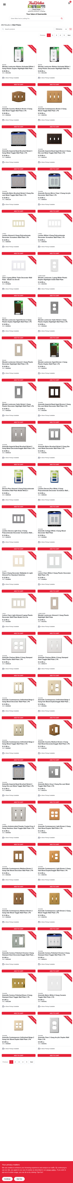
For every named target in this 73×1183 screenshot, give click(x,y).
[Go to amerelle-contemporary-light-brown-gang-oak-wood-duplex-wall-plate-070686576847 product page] (54, 825)
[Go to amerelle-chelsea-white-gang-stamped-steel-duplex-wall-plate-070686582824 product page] (18, 657)
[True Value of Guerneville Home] (36, 6)
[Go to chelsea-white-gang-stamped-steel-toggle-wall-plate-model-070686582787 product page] (54, 657)
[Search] (61, 18)
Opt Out (19, 1179)
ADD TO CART (18, 84)
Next (69, 35)
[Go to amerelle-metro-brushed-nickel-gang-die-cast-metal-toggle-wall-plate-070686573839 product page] (18, 192)
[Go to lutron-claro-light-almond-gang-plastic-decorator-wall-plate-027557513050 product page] (18, 572)
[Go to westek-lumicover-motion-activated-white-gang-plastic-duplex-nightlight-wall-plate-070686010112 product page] (18, 66)
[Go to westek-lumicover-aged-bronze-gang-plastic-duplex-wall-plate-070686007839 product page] (54, 361)
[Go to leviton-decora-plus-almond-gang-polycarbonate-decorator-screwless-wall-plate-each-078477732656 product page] (18, 488)
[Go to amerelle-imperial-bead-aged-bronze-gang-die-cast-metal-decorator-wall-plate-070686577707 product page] (54, 403)
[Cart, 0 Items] (69, 3)
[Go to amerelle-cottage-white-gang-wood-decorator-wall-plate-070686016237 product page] (54, 530)
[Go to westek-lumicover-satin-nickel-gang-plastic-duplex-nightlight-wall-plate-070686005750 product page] (54, 319)
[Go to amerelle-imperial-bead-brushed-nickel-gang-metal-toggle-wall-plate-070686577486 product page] (18, 150)
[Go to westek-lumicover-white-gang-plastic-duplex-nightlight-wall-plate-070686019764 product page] (54, 277)
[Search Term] (36, 18)
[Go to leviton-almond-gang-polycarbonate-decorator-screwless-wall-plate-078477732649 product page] (18, 235)
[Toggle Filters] (70, 29)
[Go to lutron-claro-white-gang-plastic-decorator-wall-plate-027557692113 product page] (54, 572)
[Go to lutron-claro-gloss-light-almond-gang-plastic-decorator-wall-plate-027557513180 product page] (18, 614)
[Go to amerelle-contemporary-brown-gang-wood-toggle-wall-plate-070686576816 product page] (54, 108)
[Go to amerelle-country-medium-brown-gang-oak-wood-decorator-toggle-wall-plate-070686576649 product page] (54, 741)
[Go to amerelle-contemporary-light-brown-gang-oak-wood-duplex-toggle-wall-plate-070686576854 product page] (54, 868)
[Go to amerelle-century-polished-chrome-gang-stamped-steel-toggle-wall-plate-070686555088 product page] (54, 952)
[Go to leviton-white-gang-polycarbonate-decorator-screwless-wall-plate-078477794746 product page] (54, 235)
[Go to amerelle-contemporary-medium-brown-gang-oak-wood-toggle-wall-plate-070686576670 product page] (18, 910)
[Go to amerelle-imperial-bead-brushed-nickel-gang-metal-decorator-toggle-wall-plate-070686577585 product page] (18, 446)
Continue (7, 1179)
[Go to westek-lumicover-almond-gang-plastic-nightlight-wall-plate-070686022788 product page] (54, 614)
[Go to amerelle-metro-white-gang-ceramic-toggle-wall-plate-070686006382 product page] (54, 994)
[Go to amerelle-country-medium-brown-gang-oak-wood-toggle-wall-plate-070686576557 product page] (18, 108)
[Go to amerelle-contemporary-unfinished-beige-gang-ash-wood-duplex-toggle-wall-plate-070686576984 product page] (54, 699)
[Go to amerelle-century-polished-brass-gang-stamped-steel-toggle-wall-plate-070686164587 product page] (18, 994)
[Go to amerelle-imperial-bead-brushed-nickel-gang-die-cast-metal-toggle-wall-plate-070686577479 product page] (18, 783)
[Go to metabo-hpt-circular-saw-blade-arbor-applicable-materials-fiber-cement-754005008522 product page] (54, 910)
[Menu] (4, 4)
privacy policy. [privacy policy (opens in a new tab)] (51, 1170)
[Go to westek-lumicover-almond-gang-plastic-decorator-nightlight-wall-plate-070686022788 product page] (18, 361)
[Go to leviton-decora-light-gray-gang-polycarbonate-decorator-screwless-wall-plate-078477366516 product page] (18, 530)
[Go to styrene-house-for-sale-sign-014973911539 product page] (18, 1037)
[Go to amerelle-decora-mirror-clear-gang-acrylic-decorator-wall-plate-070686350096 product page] (54, 192)
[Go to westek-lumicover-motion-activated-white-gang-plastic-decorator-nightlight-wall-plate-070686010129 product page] (54, 66)
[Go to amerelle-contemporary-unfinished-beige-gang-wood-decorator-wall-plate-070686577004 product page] (18, 699)
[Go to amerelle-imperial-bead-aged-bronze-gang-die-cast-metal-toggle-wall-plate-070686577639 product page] (54, 150)
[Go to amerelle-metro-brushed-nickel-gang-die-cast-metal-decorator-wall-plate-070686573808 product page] (54, 446)
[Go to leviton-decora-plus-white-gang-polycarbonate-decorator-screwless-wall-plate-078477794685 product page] (54, 488)
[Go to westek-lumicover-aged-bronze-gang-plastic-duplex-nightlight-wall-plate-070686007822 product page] (18, 319)
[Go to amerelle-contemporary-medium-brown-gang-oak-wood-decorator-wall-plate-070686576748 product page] (18, 868)
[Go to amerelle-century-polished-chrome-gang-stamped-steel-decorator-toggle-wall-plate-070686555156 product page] (18, 952)
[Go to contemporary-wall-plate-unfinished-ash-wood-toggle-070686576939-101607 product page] (18, 741)
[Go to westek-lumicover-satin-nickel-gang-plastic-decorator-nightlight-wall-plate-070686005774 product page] (18, 403)
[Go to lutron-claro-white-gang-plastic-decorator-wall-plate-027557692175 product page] (18, 277)
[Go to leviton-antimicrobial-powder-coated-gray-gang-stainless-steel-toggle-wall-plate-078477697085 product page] (18, 825)
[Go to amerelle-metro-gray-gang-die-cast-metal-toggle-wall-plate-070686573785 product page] (54, 783)
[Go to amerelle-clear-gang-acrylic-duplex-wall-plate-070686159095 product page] (54, 1037)
